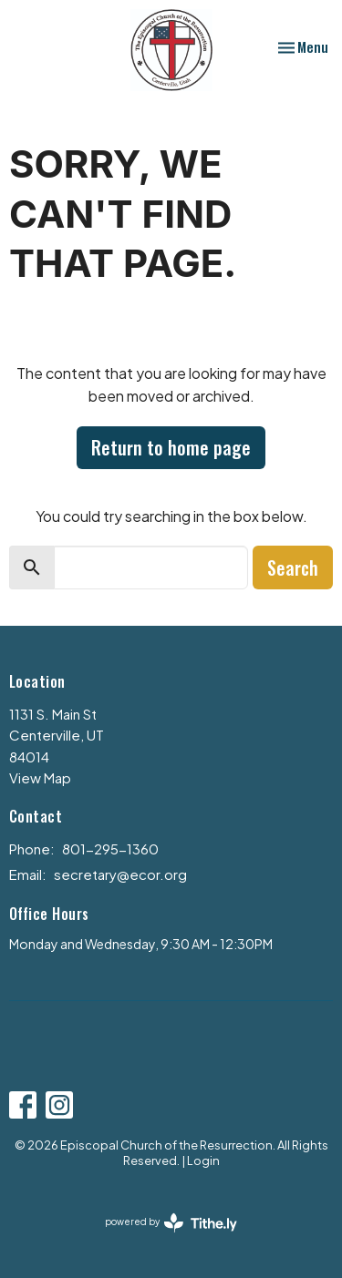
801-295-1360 (110, 848)
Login (203, 1160)
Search (292, 567)
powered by (171, 1223)
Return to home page (171, 447)
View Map (40, 777)
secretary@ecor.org (120, 874)
